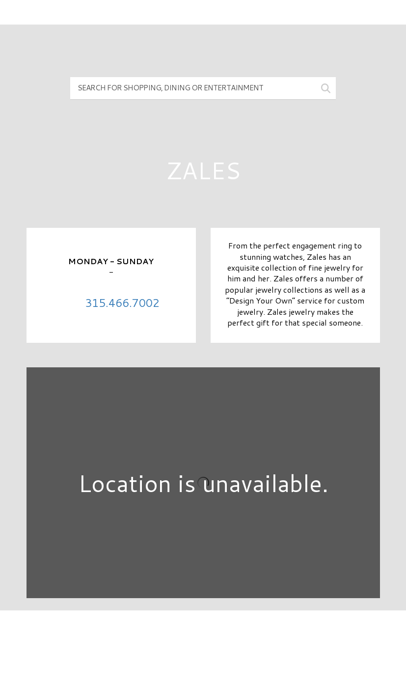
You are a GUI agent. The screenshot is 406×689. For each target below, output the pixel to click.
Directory (202, 634)
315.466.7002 (122, 302)
